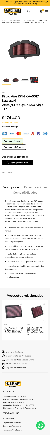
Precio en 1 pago (12, 141)
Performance (15, 21)
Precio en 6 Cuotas (14, 147)
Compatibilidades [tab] (25, 192)
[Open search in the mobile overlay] (29, 11)
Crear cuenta (8, 418)
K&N (3, 93)
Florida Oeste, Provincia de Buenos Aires (19, 408)
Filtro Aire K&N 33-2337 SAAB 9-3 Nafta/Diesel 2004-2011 (35, 331)
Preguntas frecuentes (12, 426)
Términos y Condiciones (12, 430)
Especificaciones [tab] (35, 187)
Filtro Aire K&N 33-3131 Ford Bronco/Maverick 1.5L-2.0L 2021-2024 (13, 330)
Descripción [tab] (11, 187)
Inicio (4, 21)
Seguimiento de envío (12, 422)
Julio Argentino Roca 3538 (23, 405)
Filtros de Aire (29, 21)
